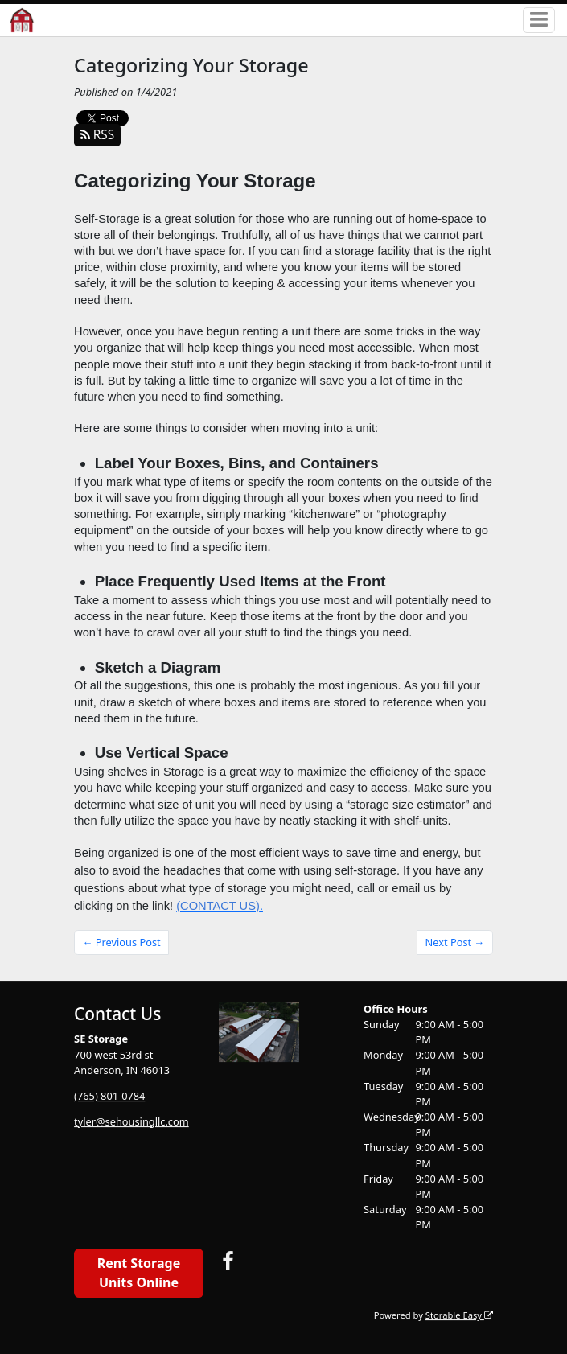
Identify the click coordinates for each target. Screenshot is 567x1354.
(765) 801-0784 (109, 1096)
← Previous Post (122, 942)
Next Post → (455, 942)
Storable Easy (459, 1315)
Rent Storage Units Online (138, 1272)
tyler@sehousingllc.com (131, 1121)
